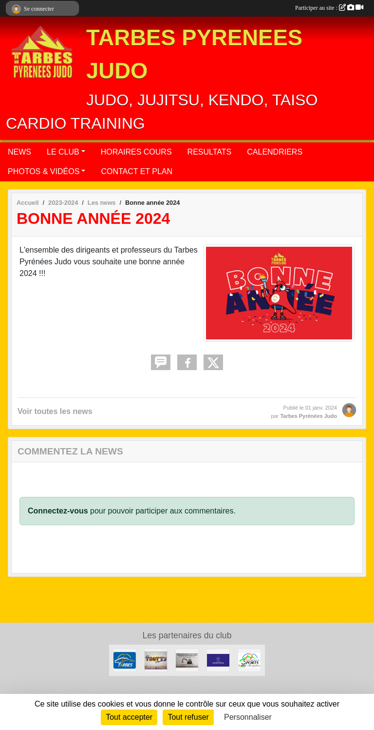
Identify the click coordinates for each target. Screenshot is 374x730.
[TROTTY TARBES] (156, 659)
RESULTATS (209, 152)
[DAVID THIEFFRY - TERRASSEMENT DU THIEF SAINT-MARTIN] (187, 659)
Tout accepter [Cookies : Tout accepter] (129, 717)
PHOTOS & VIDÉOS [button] (43, 171)
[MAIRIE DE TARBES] (124, 659)
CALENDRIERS (274, 152)
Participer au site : (329, 7)
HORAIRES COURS (136, 152)
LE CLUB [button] (63, 152)
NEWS (19, 152)
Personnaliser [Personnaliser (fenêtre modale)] (248, 717)
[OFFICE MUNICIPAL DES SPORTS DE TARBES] (249, 659)
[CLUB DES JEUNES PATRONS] (218, 659)
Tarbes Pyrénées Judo (308, 416)
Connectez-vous (58, 511)
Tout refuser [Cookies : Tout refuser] (188, 717)
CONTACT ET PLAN (136, 171)
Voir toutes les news (55, 411)
